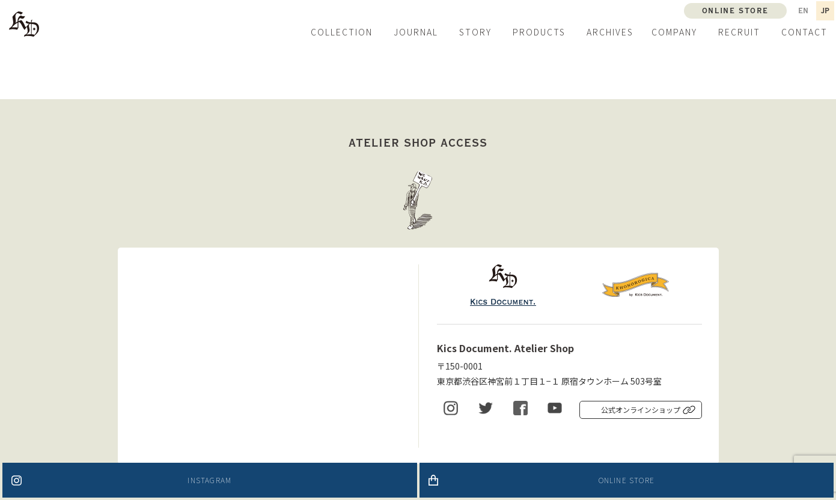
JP (825, 11)
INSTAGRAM (209, 480)
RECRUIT (739, 32)
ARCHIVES (610, 32)
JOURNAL (416, 32)
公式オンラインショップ (640, 409)
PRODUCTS (539, 32)
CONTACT (804, 32)
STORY (475, 32)
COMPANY (674, 32)
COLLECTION (342, 32)
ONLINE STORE (626, 480)
